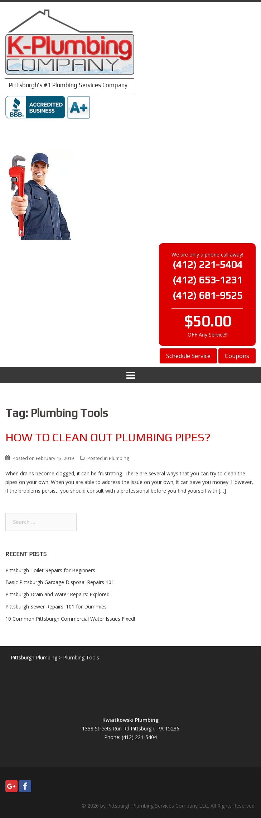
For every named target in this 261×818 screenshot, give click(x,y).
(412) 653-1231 (207, 280)
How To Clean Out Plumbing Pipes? (108, 437)
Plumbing (119, 458)
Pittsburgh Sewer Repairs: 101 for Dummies (56, 606)
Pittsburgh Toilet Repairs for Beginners (50, 570)
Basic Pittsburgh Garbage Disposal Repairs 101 (59, 582)
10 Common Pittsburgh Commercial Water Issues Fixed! (70, 618)
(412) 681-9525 (207, 295)
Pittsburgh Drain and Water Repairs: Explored (57, 594)
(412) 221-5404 (207, 264)
